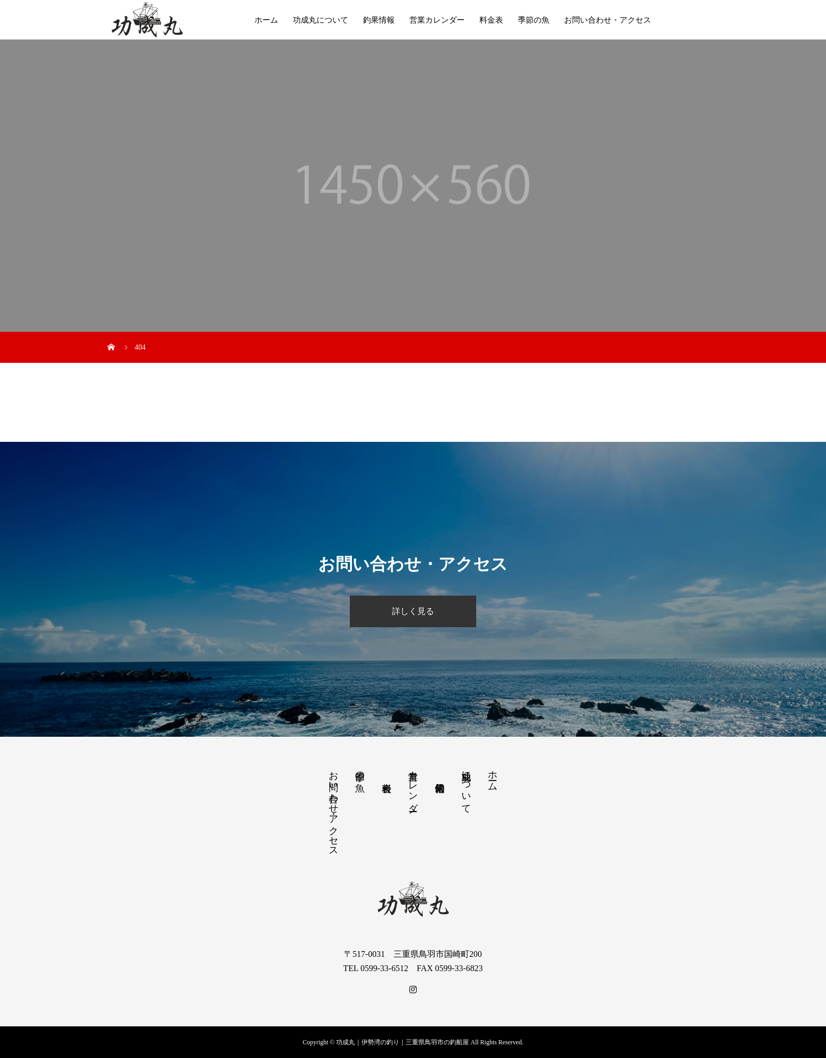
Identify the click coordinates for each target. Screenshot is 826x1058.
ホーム (266, 20)
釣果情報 (379, 20)
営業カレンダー (437, 20)
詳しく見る (413, 611)
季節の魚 (533, 20)
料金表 (491, 20)
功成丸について (320, 20)
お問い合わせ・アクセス (607, 20)
